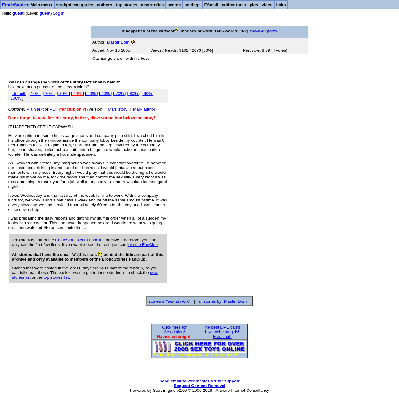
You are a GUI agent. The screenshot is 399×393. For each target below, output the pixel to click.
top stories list (56, 277)
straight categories (74, 4)
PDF (54, 109)
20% (49, 93)
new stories (152, 4)
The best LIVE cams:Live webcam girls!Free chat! (222, 332)
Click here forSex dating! (174, 329)
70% (119, 93)
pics (254, 4)
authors (104, 4)
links (281, 4)
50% (91, 93)
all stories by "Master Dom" (223, 301)
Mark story (117, 109)
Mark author (144, 109)
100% (16, 98)
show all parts (263, 31)
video (267, 4)
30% (63, 93)
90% (147, 93)
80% (133, 93)
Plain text (35, 109)
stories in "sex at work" (169, 301)
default (19, 93)
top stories (126, 4)
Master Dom (118, 42)
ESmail (211, 4)
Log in (58, 13)
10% (35, 93)
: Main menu (27, 4)
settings (192, 4)
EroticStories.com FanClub (80, 240)
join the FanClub (142, 244)
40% (77, 93)
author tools (234, 4)
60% (105, 93)
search (174, 4)
